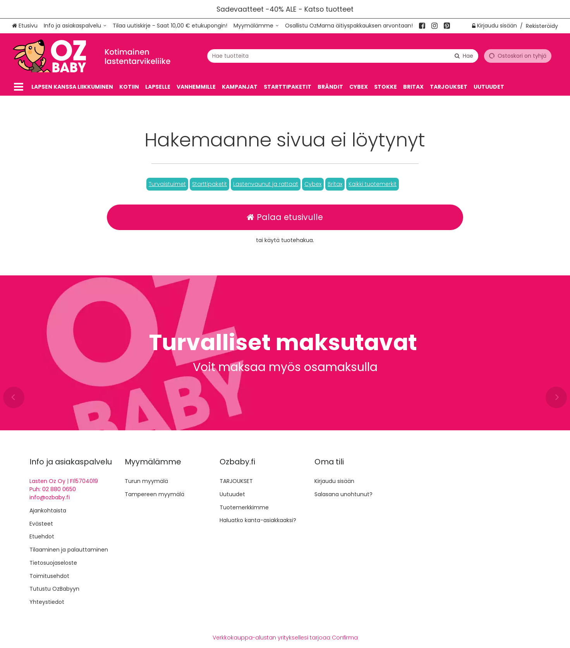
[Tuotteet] (18, 87)
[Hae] (464, 55)
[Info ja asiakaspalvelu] (75, 26)
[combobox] (342, 55)
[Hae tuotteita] (342, 55)
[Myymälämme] (256, 26)
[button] (167, 184)
